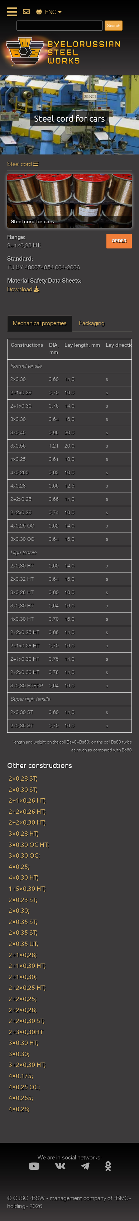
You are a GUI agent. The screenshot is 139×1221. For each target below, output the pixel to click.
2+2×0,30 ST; (26, 1020)
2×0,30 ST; (23, 789)
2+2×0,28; (23, 1009)
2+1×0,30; (23, 976)
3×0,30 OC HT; (29, 844)
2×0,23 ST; (23, 899)
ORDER (119, 240)
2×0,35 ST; (23, 921)
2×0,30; (19, 910)
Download (23, 289)
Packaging (92, 323)
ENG (49, 12)
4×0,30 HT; (23, 877)
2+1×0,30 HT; (27, 965)
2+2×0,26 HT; (27, 811)
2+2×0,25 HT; (27, 987)
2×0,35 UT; (23, 943)
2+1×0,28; (23, 954)
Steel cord (22, 164)
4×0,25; (19, 866)
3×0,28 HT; (23, 833)
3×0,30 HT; (23, 1042)
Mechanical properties (40, 323)
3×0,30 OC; (24, 855)
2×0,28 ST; (23, 778)
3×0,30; (19, 1053)
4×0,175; (21, 1075)
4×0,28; (19, 1108)
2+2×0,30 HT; (27, 822)
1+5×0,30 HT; (27, 888)
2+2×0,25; (23, 998)
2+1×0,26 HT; (27, 800)
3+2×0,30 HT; (27, 1064)
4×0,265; (21, 1097)
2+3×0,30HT (26, 1031)
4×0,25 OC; (24, 1086)
